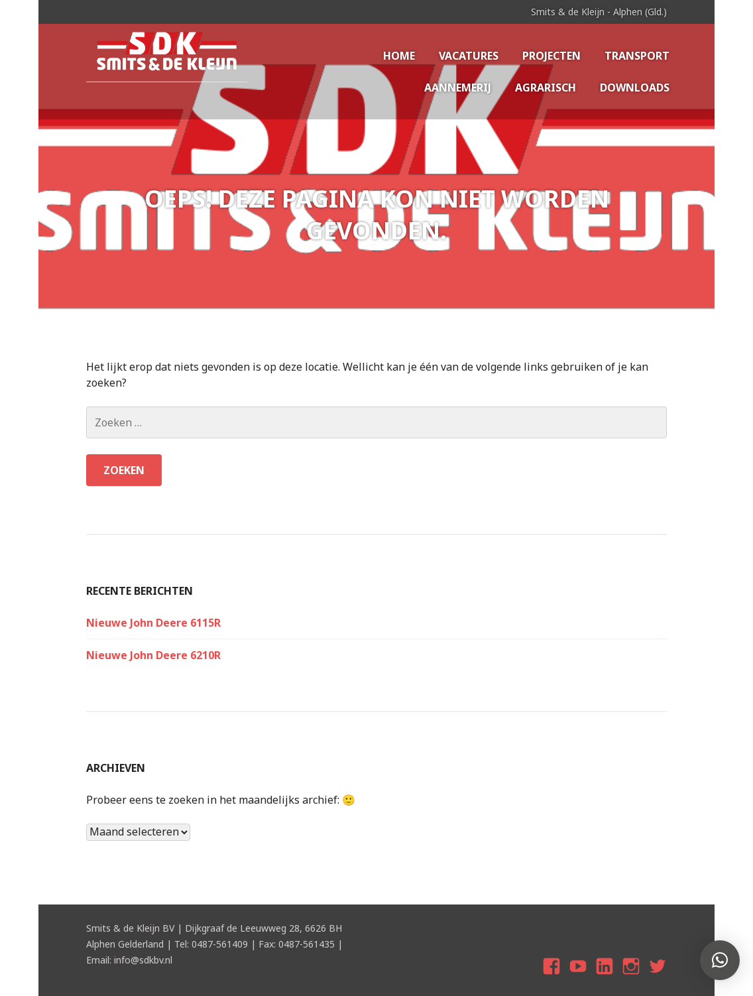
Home (399, 55)
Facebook (553, 977)
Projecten (551, 55)
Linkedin (605, 977)
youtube (579, 977)
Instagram (631, 977)
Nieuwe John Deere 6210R (153, 655)
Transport (637, 55)
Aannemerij (457, 87)
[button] (720, 960)
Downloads (634, 87)
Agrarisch (545, 87)
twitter (658, 977)
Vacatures (468, 55)
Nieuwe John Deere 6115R (153, 622)
